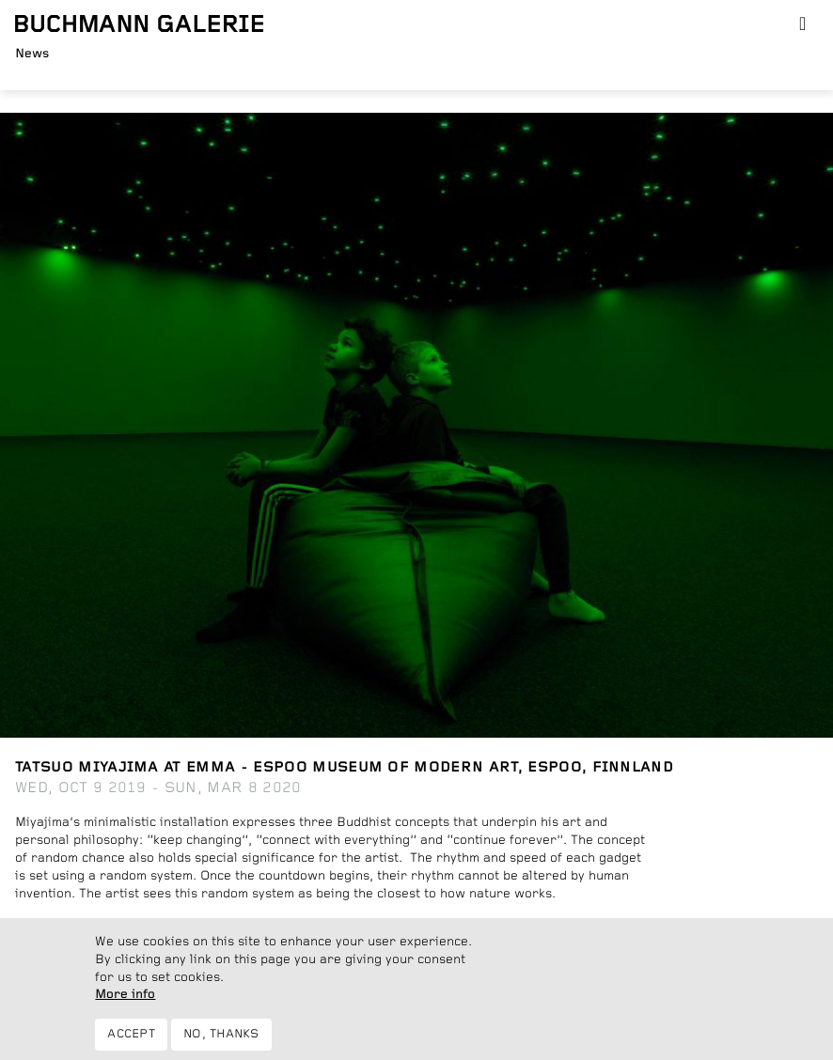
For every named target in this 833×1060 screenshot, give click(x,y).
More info (125, 1002)
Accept (131, 1043)
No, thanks (221, 1043)
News (32, 53)
